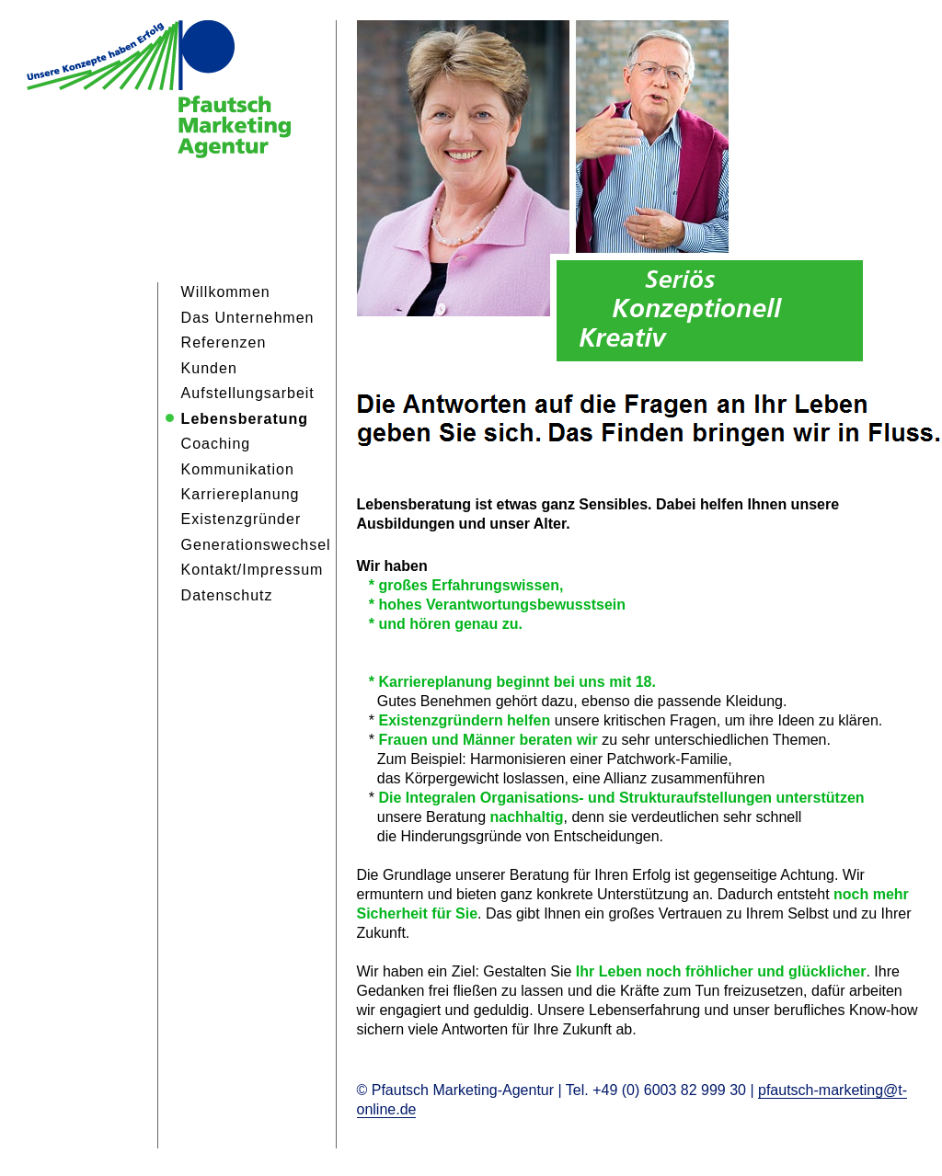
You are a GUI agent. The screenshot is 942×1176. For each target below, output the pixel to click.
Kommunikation (237, 469)
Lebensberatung (244, 419)
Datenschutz (227, 595)
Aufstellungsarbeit (248, 393)
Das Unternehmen (248, 317)
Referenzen (224, 342)
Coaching (216, 443)
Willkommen (225, 292)
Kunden (209, 368)
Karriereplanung (240, 494)
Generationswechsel (256, 545)
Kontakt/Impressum (252, 569)
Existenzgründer (241, 519)
